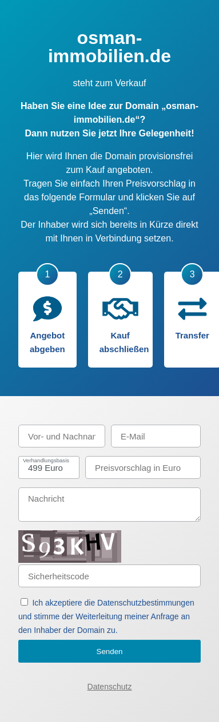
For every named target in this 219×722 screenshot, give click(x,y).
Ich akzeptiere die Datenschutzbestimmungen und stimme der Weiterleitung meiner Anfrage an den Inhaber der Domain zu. (106, 616)
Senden (110, 651)
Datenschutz (109, 686)
